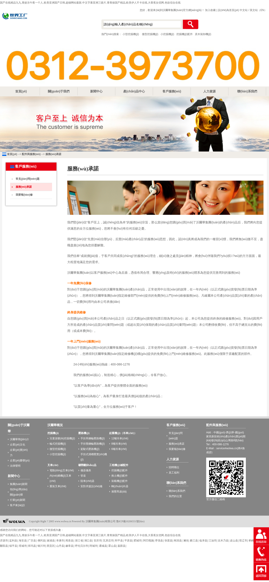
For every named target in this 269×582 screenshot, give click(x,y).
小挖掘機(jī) (167, 34)
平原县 (128, 540)
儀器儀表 (85, 470)
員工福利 (174, 472)
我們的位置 (175, 496)
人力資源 (209, 91)
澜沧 (186, 540)
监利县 (13, 540)
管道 (83, 475)
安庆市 (98, 540)
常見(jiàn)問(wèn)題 (27, 178)
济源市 (4, 540)
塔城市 (23, 545)
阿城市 (93, 545)
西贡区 (51, 545)
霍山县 (112, 545)
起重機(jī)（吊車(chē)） (123, 433)
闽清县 (178, 540)
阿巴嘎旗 (148, 540)
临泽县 (203, 540)
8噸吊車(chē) (119, 443)
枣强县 (159, 540)
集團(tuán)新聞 (18, 484)
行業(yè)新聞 (17, 500)
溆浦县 (51, 540)
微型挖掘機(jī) (150, 34)
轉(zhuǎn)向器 (119, 486)
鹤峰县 (253, 540)
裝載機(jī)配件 (119, 481)
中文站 (244, 10)
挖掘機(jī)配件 (184, 34)
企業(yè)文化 (17, 444)
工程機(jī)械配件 (118, 465)
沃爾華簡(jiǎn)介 (19, 439)
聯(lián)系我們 (247, 91)
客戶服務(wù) (172, 91)
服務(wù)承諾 (53, 154)
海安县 (23, 540)
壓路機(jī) (84, 433)
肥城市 (138, 540)
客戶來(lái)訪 (17, 505)
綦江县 (194, 540)
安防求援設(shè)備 (91, 486)
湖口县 (88, 540)
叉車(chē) (52, 465)
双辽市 (243, 540)
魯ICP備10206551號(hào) (130, 521)
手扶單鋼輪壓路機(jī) (92, 438)
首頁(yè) (21, 91)
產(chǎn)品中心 (134, 91)
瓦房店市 (108, 540)
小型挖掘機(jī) (46, 25)
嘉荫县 (121, 545)
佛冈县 (41, 540)
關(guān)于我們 (59, 91)
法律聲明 (15, 465)
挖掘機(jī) (53, 433)
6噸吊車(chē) (119, 449)
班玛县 (32, 545)
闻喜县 (69, 540)
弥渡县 (168, 540)
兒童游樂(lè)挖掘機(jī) (62, 438)
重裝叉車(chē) (58, 486)
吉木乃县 (223, 540)
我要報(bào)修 (24, 194)
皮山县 (234, 540)
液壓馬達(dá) (119, 491)
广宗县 (32, 540)
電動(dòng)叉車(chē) (62, 470)
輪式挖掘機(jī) (58, 443)
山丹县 (60, 545)
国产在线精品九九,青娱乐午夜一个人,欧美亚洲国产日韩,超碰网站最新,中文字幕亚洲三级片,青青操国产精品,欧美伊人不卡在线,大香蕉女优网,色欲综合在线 (90, 2)
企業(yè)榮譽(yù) (20, 460)
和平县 (119, 540)
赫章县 (69, 545)
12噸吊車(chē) (119, 438)
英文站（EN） (258, 10)
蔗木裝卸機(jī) (203, 34)
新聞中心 (96, 91)
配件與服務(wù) (31, 154)
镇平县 (13, 545)
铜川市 (41, 545)
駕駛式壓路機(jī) (89, 449)
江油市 (213, 540)
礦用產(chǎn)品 (87, 465)
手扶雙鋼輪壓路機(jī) (92, 443)
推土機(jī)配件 (119, 475)
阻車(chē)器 (87, 481)
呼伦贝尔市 (81, 545)
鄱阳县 (4, 545)
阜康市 (60, 540)
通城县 (103, 545)
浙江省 (79, 540)
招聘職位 (174, 467)
